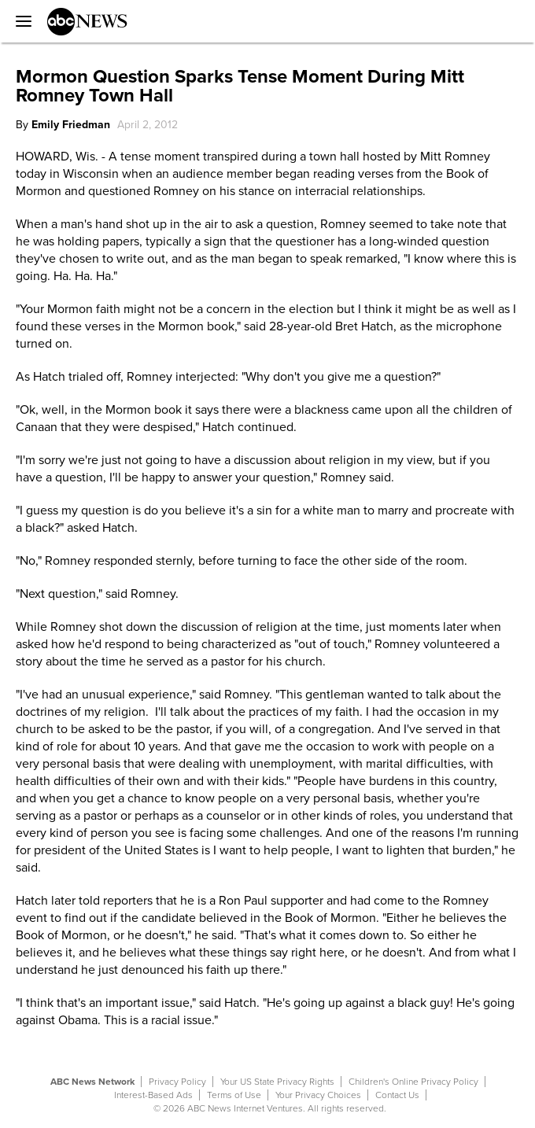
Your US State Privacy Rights (277, 1081)
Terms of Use (234, 1094)
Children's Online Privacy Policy (413, 1081)
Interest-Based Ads (153, 1094)
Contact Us (397, 1094)
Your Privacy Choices (318, 1094)
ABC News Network (92, 1081)
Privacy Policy (177, 1081)
